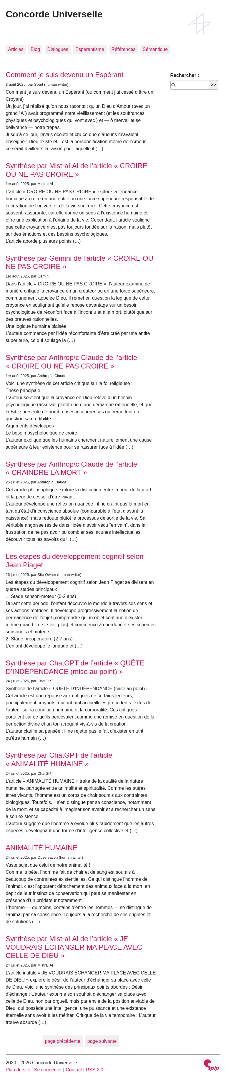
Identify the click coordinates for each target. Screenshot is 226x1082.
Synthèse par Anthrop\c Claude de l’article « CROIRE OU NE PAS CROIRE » (71, 361)
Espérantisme (89, 49)
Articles (15, 49)
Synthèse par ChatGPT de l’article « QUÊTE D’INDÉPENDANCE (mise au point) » (75, 667)
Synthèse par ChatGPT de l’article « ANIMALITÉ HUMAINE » (59, 759)
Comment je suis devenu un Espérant (64, 75)
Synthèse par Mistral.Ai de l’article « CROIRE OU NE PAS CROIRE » (76, 170)
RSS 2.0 (94, 1069)
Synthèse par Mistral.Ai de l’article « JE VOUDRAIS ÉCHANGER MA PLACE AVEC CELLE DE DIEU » (74, 947)
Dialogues (57, 49)
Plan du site (18, 1069)
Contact (74, 1069)
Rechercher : (184, 75)
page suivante (102, 1041)
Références (123, 49)
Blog (35, 49)
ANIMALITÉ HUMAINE (41, 848)
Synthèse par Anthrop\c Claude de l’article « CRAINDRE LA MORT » (71, 468)
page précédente (62, 1041)
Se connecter (48, 1069)
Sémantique (155, 49)
